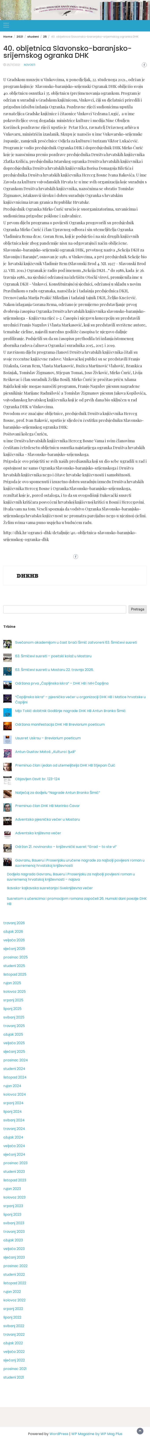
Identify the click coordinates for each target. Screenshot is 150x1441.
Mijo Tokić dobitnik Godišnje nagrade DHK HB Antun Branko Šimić (70, 710)
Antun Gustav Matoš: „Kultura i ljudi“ (45, 751)
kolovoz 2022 (14, 1300)
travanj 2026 (14, 922)
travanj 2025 (14, 1025)
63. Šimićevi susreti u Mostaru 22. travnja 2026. (54, 669)
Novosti (29, 65)
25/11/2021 (13, 65)
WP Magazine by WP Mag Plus (96, 1433)
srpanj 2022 (13, 1308)
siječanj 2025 (14, 1051)
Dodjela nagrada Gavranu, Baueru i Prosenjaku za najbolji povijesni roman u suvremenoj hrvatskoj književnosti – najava (71, 877)
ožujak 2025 (13, 1034)
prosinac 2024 (15, 1060)
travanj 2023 (14, 1231)
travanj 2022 (14, 1334)
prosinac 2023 (15, 1163)
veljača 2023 (14, 1248)
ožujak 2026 (13, 931)
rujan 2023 (12, 1188)
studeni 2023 (14, 1171)
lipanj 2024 (12, 1111)
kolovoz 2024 (14, 1094)
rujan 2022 (12, 1291)
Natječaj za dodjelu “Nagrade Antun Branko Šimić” (57, 792)
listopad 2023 (14, 1180)
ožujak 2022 (13, 1343)
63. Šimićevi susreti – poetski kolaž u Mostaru (53, 656)
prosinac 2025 (15, 957)
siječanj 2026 (14, 948)
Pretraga (137, 609)
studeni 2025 (14, 965)
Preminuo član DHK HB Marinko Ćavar (47, 805)
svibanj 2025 (13, 1017)
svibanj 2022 (13, 1325)
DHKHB (27, 576)
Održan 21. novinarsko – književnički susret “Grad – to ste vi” (66, 846)
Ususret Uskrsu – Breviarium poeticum (48, 738)
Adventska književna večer (38, 833)
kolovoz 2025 (14, 991)
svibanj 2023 (13, 1223)
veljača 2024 (14, 1145)
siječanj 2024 (14, 1154)
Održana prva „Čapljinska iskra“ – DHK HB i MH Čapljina (61, 683)
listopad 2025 (14, 974)
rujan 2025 (12, 983)
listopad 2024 (15, 1077)
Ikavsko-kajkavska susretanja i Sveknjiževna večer (50, 888)
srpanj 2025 (13, 1000)
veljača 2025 (14, 1043)
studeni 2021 (13, 1377)
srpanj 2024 (13, 1103)
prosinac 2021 (15, 1368)
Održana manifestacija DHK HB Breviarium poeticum (60, 724)
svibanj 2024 (14, 1120)
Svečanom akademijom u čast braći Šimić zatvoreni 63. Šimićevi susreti (76, 642)
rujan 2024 (12, 1085)
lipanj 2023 (12, 1214)
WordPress (58, 1433)
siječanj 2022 (14, 1360)
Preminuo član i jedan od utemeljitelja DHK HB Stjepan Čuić (65, 765)
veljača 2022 (14, 1351)
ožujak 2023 (13, 1240)
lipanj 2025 (12, 1008)
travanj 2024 (14, 1128)
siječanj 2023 (14, 1257)
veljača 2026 (14, 940)
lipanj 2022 (12, 1317)
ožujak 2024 (13, 1137)
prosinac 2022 (15, 1265)
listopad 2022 (14, 1283)
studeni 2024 (14, 1068)
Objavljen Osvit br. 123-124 (37, 779)
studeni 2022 (14, 1274)
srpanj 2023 (13, 1205)
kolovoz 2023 (14, 1197)
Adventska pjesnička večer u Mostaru (47, 819)
